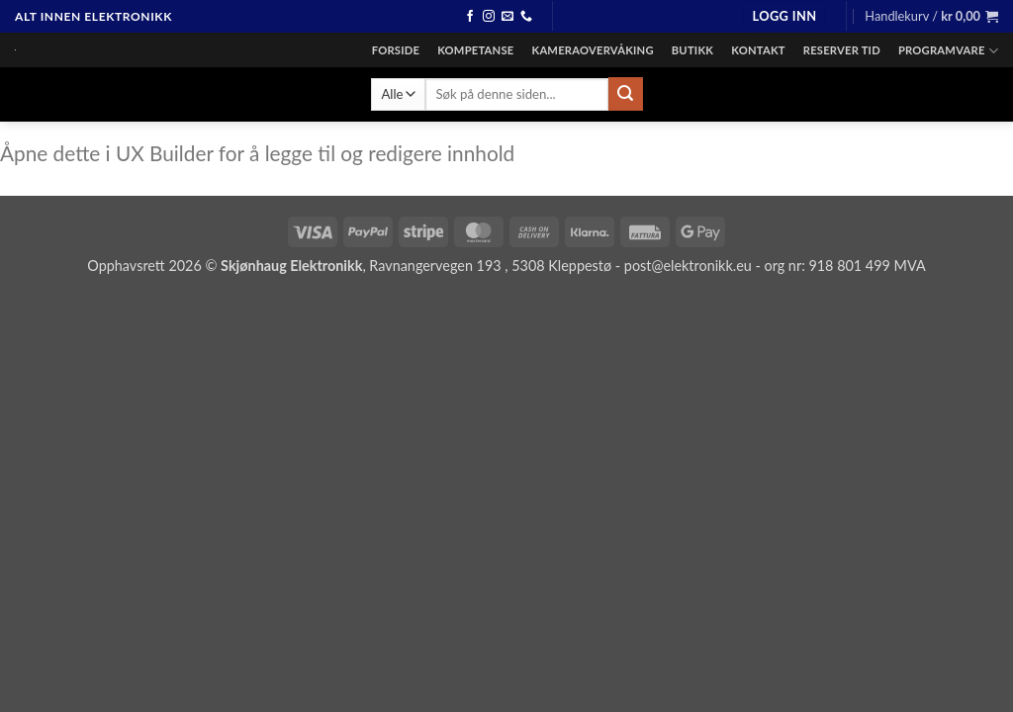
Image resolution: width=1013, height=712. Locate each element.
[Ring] (526, 17)
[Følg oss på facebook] (470, 17)
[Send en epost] (507, 17)
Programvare (948, 51)
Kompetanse (475, 50)
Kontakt (758, 50)
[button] (784, 16)
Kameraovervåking (592, 50)
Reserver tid (841, 50)
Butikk (692, 50)
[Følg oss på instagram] (489, 17)
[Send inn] (625, 94)
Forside (395, 50)
